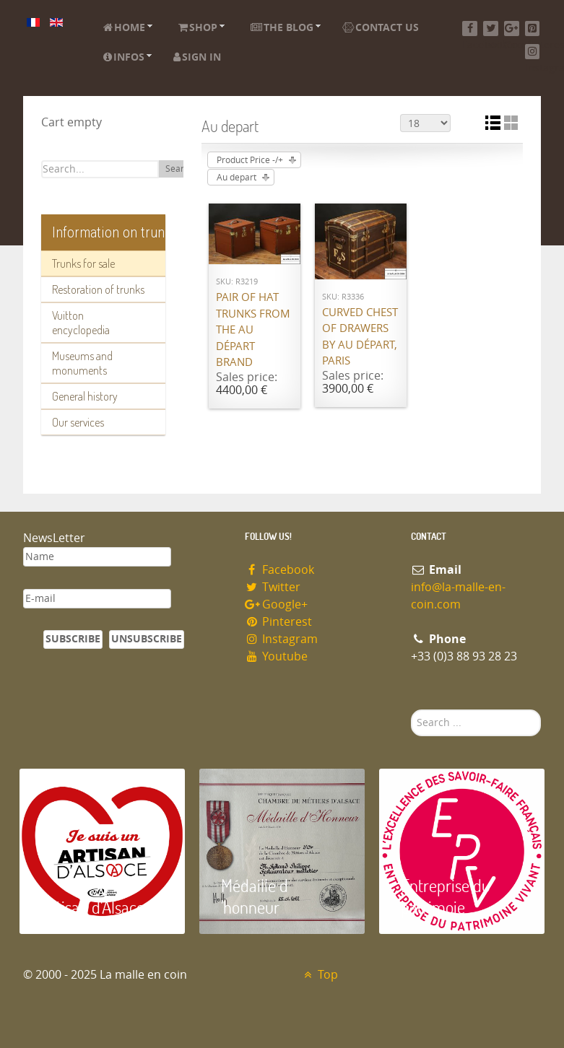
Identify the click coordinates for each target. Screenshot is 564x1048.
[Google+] (511, 28)
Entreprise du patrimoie (445, 896)
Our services (78, 422)
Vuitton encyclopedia (81, 322)
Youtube (276, 656)
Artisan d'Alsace (92, 907)
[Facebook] (469, 28)
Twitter (273, 587)
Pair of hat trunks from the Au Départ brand (253, 330)
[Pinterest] (532, 28)
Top (319, 975)
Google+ (276, 604)
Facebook (280, 570)
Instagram (281, 639)
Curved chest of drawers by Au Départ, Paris (360, 337)
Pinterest (279, 622)
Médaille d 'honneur (254, 896)
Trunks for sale (83, 263)
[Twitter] (490, 28)
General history (85, 396)
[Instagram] (532, 51)
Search (179, 169)
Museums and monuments (82, 363)
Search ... (411, 709)
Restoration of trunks (98, 289)
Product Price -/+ (250, 160)
